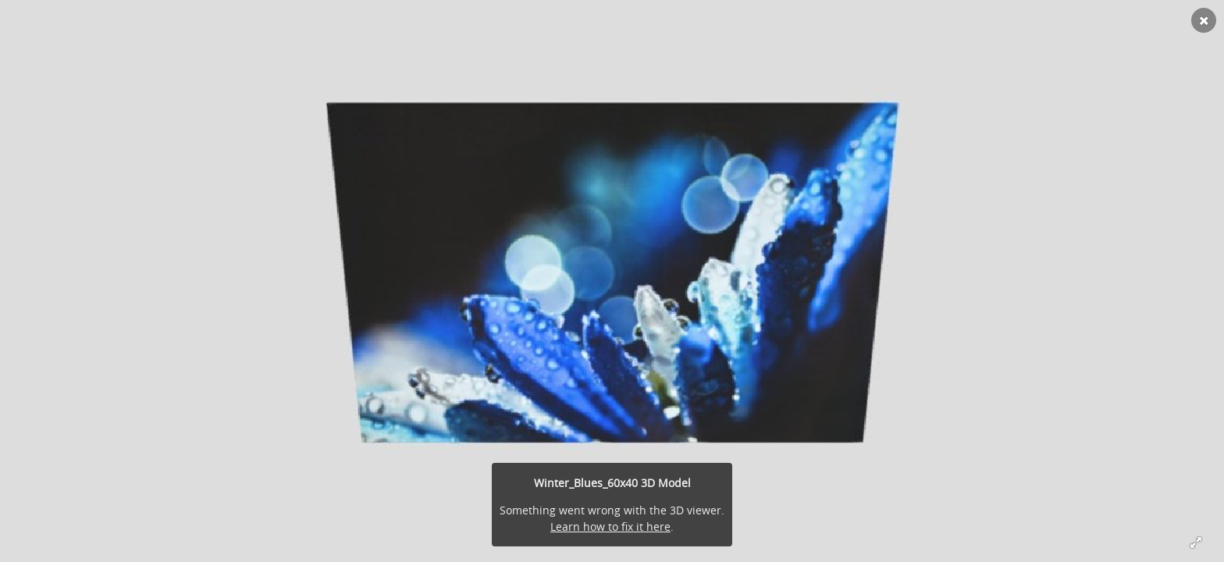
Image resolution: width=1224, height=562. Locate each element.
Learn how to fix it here (610, 526)
